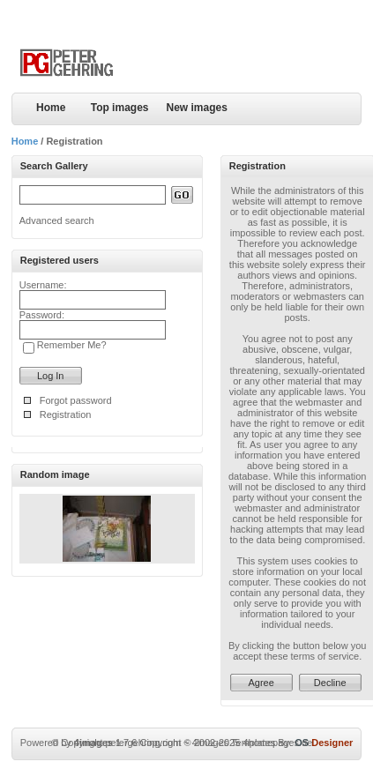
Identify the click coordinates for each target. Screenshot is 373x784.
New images (196, 107)
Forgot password (76, 400)
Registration (66, 414)
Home (50, 107)
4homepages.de (277, 742)
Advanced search (56, 220)
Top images (120, 107)
